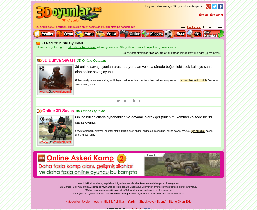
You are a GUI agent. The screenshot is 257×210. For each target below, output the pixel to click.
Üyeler (86, 201)
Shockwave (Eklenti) (152, 201)
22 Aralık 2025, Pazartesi (51, 27)
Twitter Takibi (214, 6)
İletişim (97, 201)
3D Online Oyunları (91, 60)
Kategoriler (72, 201)
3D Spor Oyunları (175, 34)
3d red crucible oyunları (155, 193)
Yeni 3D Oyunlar (44, 34)
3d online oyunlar (130, 34)
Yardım (132, 201)
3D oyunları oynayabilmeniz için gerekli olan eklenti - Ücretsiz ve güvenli (199, 27)
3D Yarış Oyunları (84, 34)
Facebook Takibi (220, 6)
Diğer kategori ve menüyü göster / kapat (213, 34)
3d (127, 190)
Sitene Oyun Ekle (180, 201)
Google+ (208, 6)
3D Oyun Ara (195, 34)
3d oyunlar (103, 27)
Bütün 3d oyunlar (65, 34)
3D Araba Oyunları (107, 34)
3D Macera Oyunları (153, 34)
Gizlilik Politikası (114, 201)
